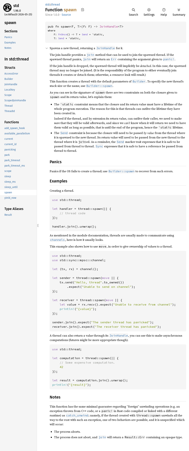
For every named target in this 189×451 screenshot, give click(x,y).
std (16, 5)
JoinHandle (108, 26)
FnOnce (62, 34)
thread (55, 4)
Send (85, 34)
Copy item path (83, 9)
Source (66, 14)
